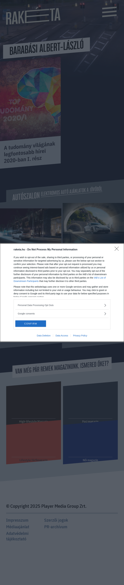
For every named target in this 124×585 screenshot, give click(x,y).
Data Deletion (44, 335)
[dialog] (62, 292)
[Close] (118, 250)
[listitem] (62, 305)
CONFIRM (30, 323)
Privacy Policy (80, 335)
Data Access (62, 335)
